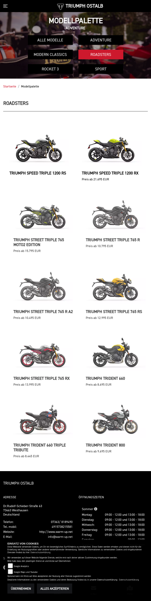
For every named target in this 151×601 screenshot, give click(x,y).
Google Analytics (21, 566)
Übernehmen (21, 589)
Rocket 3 (50, 69)
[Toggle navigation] (6, 6)
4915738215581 (62, 527)
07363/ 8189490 (62, 522)
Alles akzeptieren (54, 589)
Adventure (100, 40)
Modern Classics (50, 54)
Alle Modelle (50, 40)
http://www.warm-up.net (56, 532)
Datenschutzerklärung (40, 552)
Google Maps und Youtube (25, 572)
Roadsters (100, 54)
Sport (100, 69)
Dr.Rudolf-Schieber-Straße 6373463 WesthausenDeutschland (22, 510)
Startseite (9, 86)
